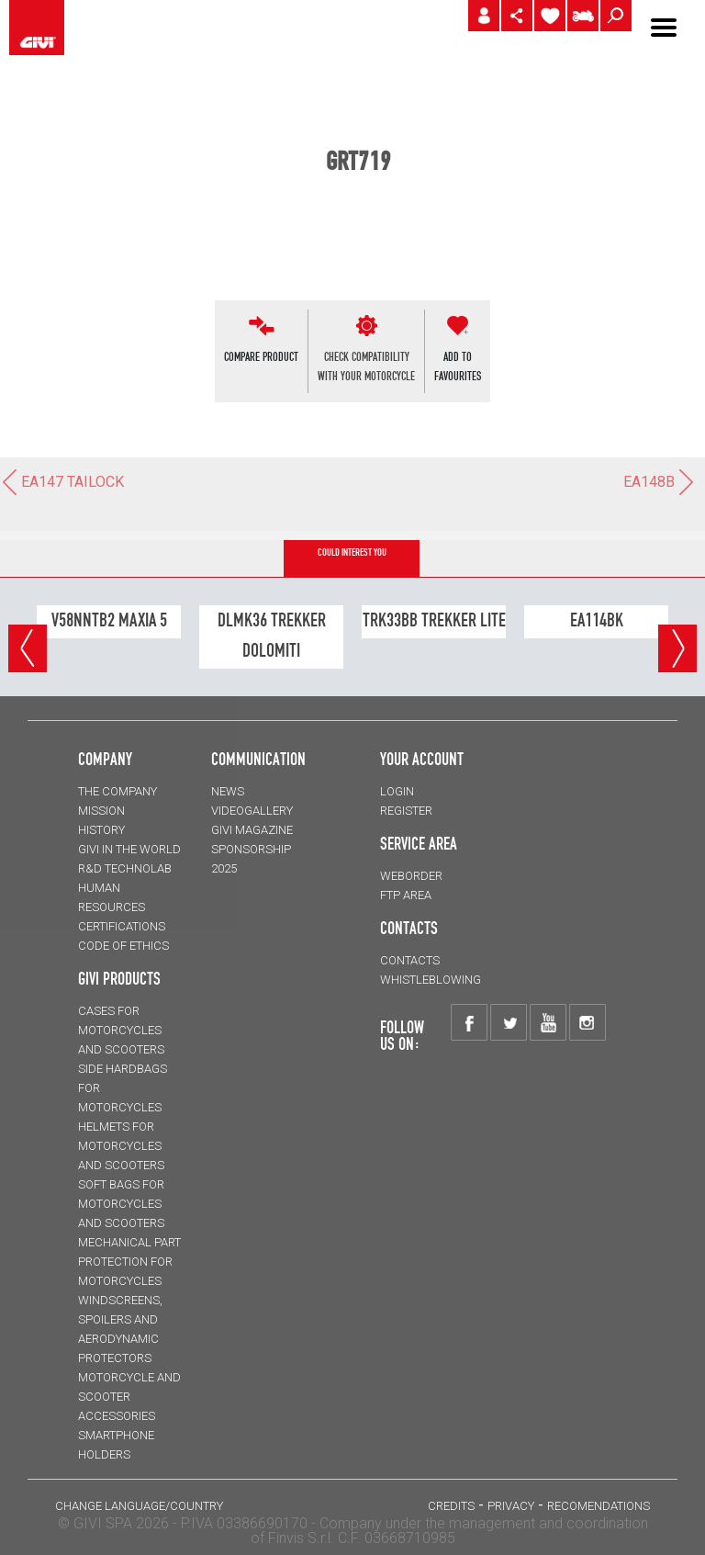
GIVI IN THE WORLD (129, 849)
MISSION (101, 810)
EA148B (659, 482)
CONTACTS (410, 960)
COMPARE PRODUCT (261, 356)
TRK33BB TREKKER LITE (434, 620)
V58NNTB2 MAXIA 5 (109, 620)
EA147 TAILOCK (62, 482)
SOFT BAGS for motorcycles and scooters (121, 1204)
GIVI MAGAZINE (252, 830)
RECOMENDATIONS (598, 1506)
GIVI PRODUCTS (119, 978)
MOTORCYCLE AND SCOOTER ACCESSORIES (129, 1396)
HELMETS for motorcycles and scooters (121, 1146)
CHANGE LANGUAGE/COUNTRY (139, 1506)
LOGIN (397, 791)
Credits (451, 1506)
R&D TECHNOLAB (125, 868)
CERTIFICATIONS (121, 926)
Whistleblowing (430, 979)
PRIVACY (510, 1506)
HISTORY (101, 830)
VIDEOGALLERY (252, 810)
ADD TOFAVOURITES (457, 366)
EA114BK (596, 620)
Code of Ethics (123, 945)
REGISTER (406, 810)
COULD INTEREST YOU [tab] (352, 552)
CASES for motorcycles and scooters (121, 1030)
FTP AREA (405, 895)
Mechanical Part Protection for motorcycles (129, 1261)
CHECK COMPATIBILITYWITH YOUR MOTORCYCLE (366, 366)
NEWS (227, 791)
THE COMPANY (117, 791)
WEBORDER (411, 876)
